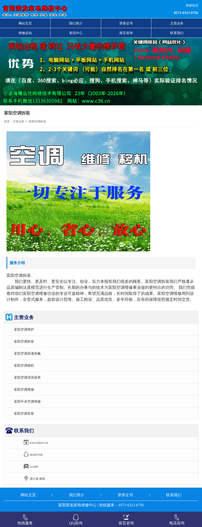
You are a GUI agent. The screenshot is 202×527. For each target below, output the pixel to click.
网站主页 (25, 23)
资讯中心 (75, 33)
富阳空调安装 (24, 413)
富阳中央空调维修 (27, 401)
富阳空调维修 (24, 389)
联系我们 (177, 33)
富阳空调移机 (24, 365)
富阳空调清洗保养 (27, 377)
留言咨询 (126, 33)
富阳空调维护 (24, 329)
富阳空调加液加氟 (27, 353)
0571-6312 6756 (186, 13)
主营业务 (177, 23)
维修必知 (25, 33)
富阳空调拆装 (24, 341)
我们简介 (75, 23)
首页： (8, 121)
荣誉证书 (126, 23)
